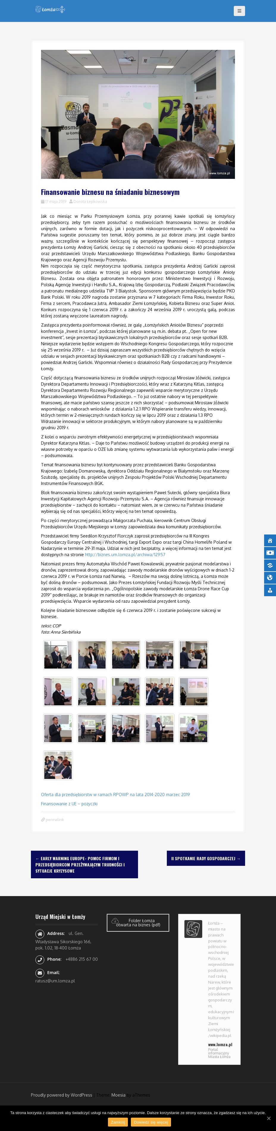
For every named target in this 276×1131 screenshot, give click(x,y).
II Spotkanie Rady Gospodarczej (206, 858)
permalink (54, 819)
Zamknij (118, 1122)
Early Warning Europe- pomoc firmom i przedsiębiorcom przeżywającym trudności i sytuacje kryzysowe (80, 864)
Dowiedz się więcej (151, 1122)
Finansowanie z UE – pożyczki (69, 803)
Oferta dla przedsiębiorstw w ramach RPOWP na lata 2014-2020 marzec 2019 (115, 794)
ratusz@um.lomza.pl (55, 980)
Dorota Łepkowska (90, 201)
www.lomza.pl (220, 1044)
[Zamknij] (269, 1118)
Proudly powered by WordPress (61, 1094)
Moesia (119, 1094)
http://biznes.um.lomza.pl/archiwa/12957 (125, 554)
